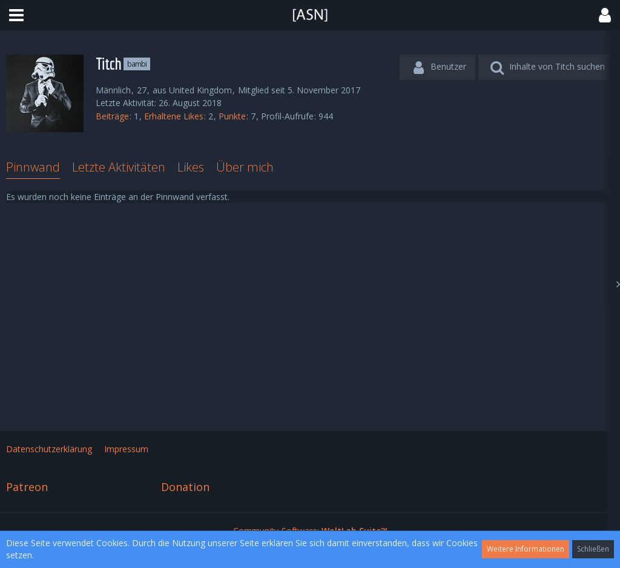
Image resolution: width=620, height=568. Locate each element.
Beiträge (112, 116)
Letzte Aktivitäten (118, 167)
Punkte (232, 116)
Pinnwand (33, 167)
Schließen (593, 549)
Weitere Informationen (525, 549)
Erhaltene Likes (173, 116)
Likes (190, 167)
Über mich (245, 167)
